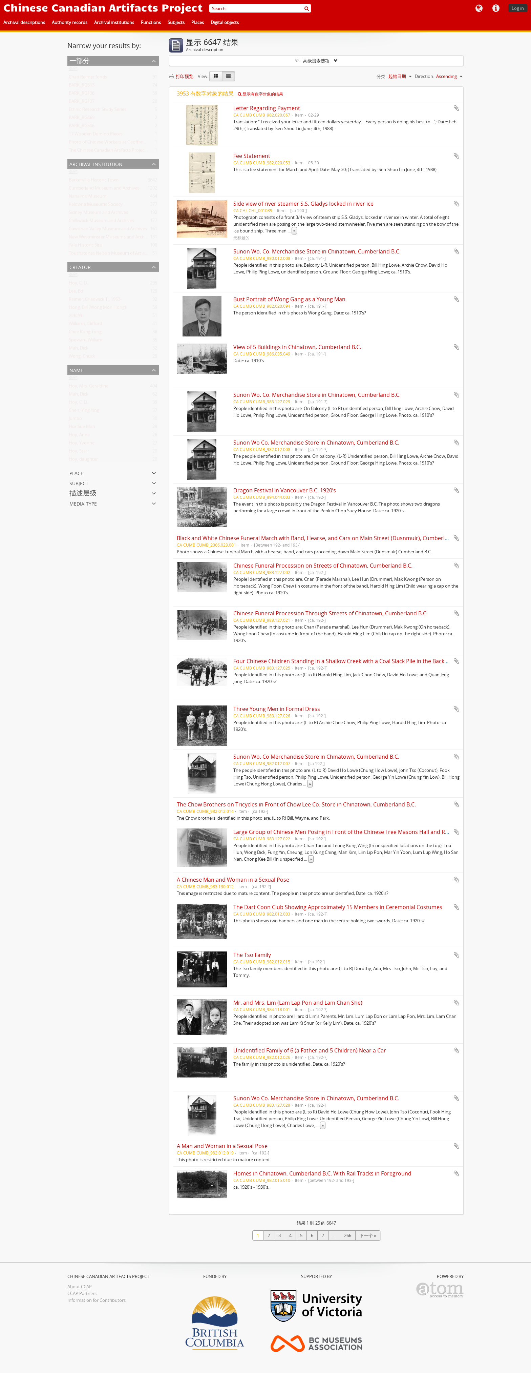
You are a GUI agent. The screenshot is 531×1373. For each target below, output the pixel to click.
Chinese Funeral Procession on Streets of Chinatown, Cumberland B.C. (322, 565)
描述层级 (83, 492)
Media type (83, 503)
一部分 (79, 60)
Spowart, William (85, 341)
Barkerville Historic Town (94, 181)
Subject (78, 482)
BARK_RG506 (81, 127)
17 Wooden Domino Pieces (96, 135)
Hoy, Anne (79, 436)
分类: (381, 76)
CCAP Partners (82, 1293)
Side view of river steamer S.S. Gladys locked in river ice (303, 203)
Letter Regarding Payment (266, 108)
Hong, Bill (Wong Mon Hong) (97, 309)
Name (76, 369)
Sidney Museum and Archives (98, 214)
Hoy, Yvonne (81, 444)
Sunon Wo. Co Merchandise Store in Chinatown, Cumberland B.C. (316, 756)
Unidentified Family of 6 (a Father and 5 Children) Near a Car (309, 1050)
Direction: (424, 76)
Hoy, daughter (83, 460)
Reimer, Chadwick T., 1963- (95, 301)
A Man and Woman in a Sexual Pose (222, 1146)
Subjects (176, 22)
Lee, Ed (76, 292)
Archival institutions (114, 22)
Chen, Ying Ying (84, 412)
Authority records (69, 22)
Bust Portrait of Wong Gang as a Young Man (289, 299)
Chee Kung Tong (85, 333)
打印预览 (181, 76)
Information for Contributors (96, 1300)
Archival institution (96, 163)
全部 (73, 70)
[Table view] (228, 76)
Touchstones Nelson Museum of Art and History (117, 254)
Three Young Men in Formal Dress (276, 709)
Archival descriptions (24, 22)
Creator (80, 266)
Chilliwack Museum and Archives (101, 222)
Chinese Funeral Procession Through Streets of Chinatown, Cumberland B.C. (330, 613)
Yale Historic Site (85, 246)
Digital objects (225, 22)
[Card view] (215, 76)
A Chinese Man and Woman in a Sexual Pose (233, 879)
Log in (518, 8)
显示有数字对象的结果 (260, 94)
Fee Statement (251, 156)
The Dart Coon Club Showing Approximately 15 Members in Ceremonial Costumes (337, 907)
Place (76, 472)
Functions (151, 22)
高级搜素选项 (316, 61)
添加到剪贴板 (456, 108)
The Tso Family (252, 955)
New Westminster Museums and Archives (110, 238)
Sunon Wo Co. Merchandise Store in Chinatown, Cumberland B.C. (316, 442)
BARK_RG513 (81, 86)
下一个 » (368, 1235)
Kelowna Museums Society (96, 206)
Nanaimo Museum (87, 197)
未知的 (75, 317)
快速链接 (495, 8)
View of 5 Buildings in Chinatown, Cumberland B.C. (297, 347)
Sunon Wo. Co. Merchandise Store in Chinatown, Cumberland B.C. (317, 251)
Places (197, 22)
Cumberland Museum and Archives (104, 189)
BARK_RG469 (81, 119)
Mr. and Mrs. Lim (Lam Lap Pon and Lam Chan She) (297, 1002)
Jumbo (75, 420)
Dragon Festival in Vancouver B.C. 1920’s (284, 490)
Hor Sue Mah (82, 428)
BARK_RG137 (81, 103)
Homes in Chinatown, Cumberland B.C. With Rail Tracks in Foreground (322, 1173)
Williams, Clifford (85, 325)
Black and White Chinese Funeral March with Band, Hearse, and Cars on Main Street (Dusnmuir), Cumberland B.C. (321, 538)
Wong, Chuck (82, 357)
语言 (478, 8)
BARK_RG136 (81, 94)
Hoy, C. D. (78, 284)
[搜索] (306, 8)
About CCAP (79, 1287)
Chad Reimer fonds (88, 78)
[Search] (260, 8)
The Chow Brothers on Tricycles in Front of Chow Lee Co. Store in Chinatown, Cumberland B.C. (296, 804)
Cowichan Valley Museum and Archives (108, 230)
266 (347, 1235)
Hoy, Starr (79, 452)
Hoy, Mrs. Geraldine (88, 387)
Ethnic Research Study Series (97, 111)
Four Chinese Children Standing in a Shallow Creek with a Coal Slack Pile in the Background (348, 661)
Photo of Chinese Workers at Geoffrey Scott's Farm (120, 143)
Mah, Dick (78, 349)
